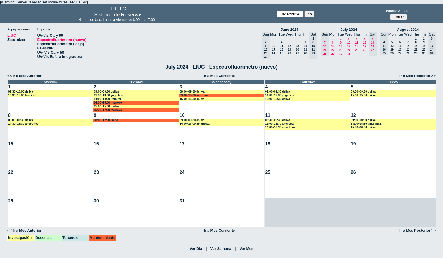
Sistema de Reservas (118, 15)
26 (289, 53)
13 (297, 45)
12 (289, 45)
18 (281, 49)
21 (305, 49)
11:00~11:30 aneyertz (279, 123)
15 (332, 46)
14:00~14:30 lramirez (107, 98)
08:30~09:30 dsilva (277, 120)
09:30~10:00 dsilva (20, 91)
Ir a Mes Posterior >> (417, 76)
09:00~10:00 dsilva (363, 120)
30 (340, 53)
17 (273, 49)
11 (281, 45)
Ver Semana (220, 248)
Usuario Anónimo (398, 11)
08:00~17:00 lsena (106, 120)
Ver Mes (246, 248)
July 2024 (348, 29)
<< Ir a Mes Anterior (24, 76)
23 (340, 50)
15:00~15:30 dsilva (106, 106)
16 (340, 46)
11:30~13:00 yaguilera (108, 95)
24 (273, 53)
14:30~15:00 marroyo (108, 102)
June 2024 (289, 29)
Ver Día (196, 248)
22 (332, 50)
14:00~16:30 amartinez (280, 127)
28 (305, 53)
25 (281, 53)
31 (348, 53)
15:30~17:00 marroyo (108, 109)
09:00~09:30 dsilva (106, 91)
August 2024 (408, 29)
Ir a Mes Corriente (219, 76)
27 (297, 53)
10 (273, 45)
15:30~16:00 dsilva (363, 127)
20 (297, 49)
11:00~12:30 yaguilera (280, 95)
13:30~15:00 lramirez (22, 95)
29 (332, 53)
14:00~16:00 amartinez (194, 123)
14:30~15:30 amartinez (23, 123)
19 (289, 49)
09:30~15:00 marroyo (193, 95)
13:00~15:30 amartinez (366, 123)
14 (305, 45)
